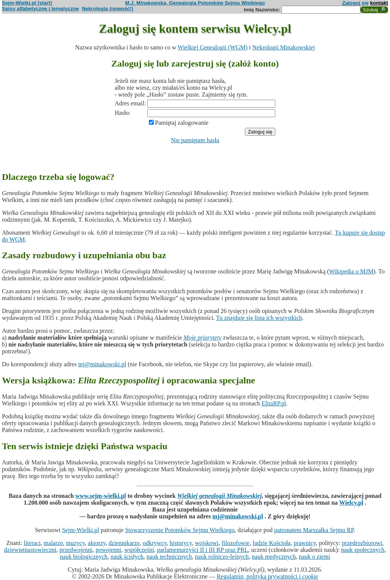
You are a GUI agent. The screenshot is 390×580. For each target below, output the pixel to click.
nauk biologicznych (83, 556)
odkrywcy (155, 543)
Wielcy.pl (351, 502)
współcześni (139, 550)
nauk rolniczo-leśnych (222, 556)
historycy (181, 543)
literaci (32, 543)
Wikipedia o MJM (351, 271)
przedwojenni (76, 550)
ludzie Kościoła (272, 543)
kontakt (379, 3)
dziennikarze (124, 543)
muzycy (75, 543)
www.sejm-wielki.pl (100, 496)
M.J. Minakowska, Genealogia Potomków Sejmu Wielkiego (195, 3)
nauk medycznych (274, 556)
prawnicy (305, 543)
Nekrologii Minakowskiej (283, 47)
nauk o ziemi (314, 556)
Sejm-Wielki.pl (80, 530)
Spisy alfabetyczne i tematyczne (40, 8)
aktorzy (97, 543)
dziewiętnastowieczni (30, 550)
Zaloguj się (355, 3)
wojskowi (206, 543)
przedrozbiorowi (362, 543)
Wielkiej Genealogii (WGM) (213, 47)
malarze (53, 543)
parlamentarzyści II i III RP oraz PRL (202, 550)
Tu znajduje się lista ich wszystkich (259, 318)
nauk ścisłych (127, 556)
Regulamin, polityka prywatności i (267, 576)
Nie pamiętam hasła (195, 140)
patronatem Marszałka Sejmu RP (314, 530)
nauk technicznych (169, 556)
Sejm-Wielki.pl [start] (27, 3)
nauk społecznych (362, 550)
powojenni (109, 550)
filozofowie (235, 543)
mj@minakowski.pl (102, 364)
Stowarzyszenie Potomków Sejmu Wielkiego (179, 530)
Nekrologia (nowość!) (107, 8)
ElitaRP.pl (274, 403)
